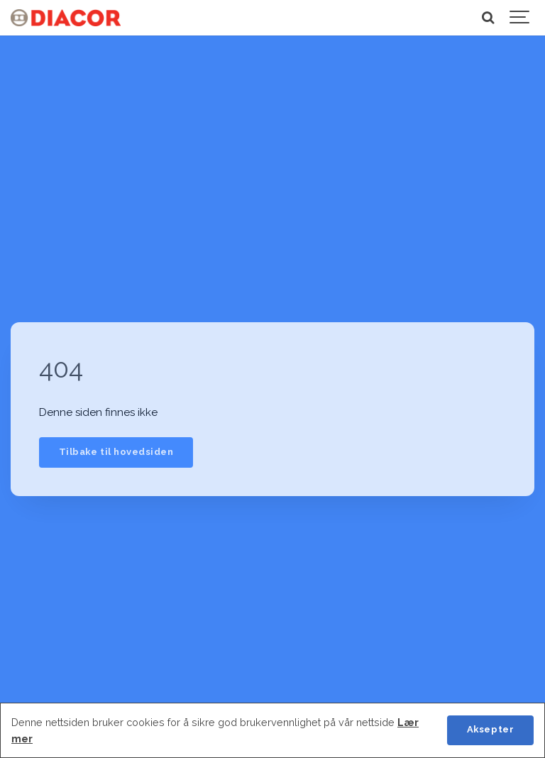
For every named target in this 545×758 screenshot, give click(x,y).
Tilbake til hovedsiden (116, 451)
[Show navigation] (520, 17)
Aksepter (490, 729)
